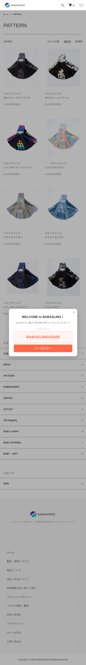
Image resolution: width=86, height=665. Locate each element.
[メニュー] (81, 5)
